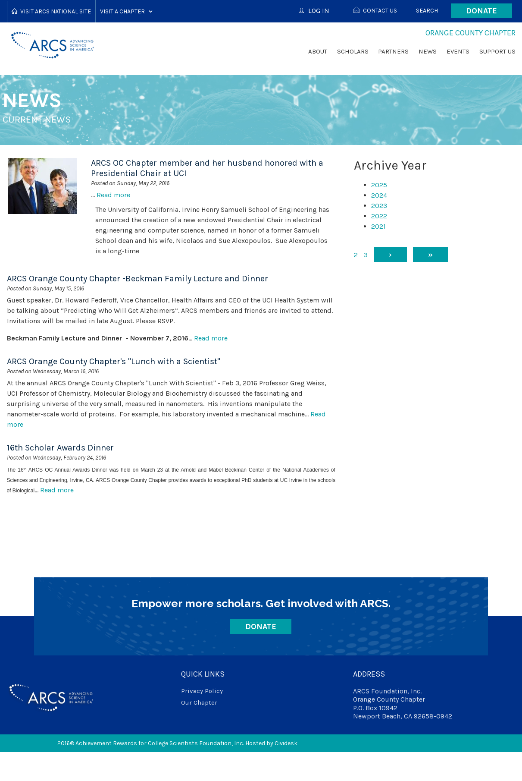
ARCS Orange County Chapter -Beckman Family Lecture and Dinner (137, 278)
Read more (113, 195)
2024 (379, 195)
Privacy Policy (202, 691)
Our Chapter (199, 702)
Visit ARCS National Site (55, 11)
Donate (481, 11)
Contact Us (380, 10)
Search (427, 10)
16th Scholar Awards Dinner (60, 448)
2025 (379, 185)
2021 (378, 226)
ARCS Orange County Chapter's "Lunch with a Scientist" (113, 361)
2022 (379, 216)
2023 (379, 206)
